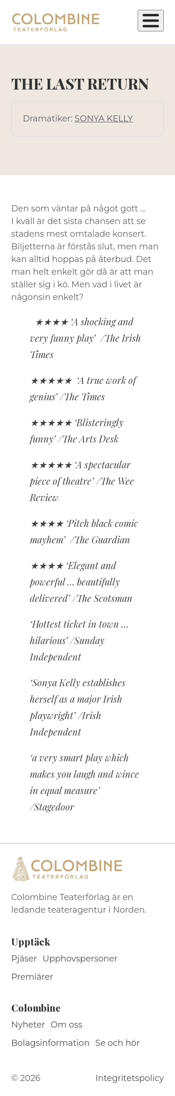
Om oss (67, 1025)
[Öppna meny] (151, 20)
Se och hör (117, 1043)
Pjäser (24, 958)
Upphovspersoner (80, 958)
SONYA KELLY (104, 118)
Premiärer (32, 977)
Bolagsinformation (50, 1043)
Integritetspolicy (130, 1078)
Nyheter (28, 1025)
